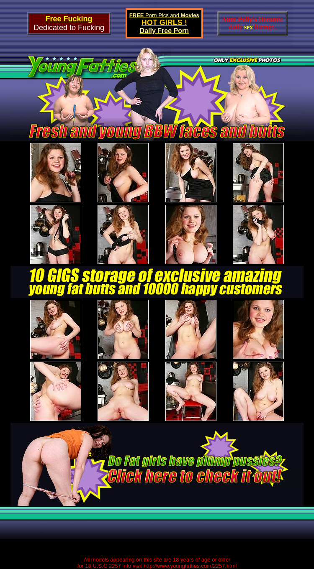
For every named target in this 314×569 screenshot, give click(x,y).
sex (248, 27)
